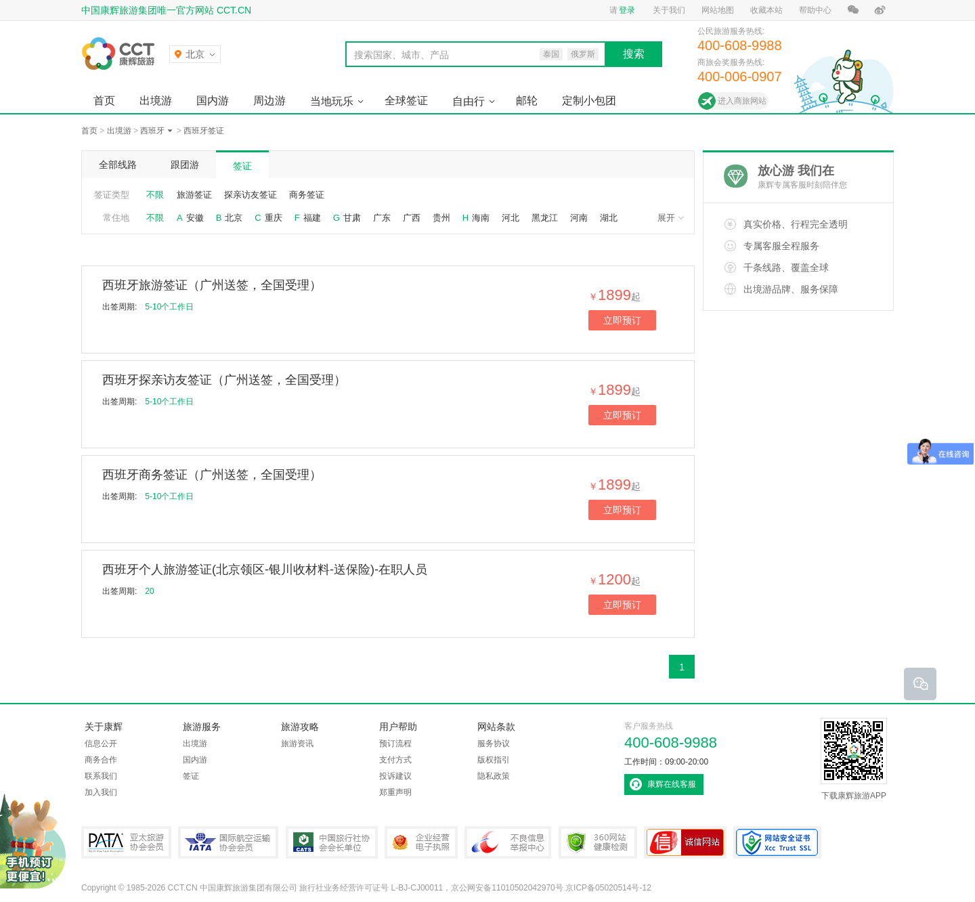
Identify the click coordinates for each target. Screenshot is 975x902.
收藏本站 (766, 10)
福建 (312, 218)
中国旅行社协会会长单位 (332, 842)
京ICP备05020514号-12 (608, 888)
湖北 (609, 218)
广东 (382, 218)
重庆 (273, 218)
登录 (627, 10)
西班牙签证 (203, 130)
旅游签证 (194, 195)
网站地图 (717, 10)
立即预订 (622, 320)
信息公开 (101, 743)
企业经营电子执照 (421, 842)
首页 (104, 100)
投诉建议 (395, 776)
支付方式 (395, 760)
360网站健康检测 (598, 842)
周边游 (269, 100)
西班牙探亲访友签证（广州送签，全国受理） (224, 380)
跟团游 (185, 164)
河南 (579, 218)
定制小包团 (589, 100)
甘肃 (352, 218)
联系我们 (101, 776)
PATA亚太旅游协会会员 (126, 842)
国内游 (212, 100)
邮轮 (527, 100)
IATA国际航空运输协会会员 (228, 842)
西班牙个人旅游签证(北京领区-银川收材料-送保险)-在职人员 (264, 569)
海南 (481, 218)
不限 (155, 195)
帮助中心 (815, 10)
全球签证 (406, 100)
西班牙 (152, 130)
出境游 (155, 100)
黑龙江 (545, 218)
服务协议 (493, 743)
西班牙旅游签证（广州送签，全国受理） (212, 285)
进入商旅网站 (742, 101)
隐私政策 (493, 776)
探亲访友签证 (250, 195)
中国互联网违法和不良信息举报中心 (507, 842)
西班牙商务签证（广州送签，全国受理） (212, 474)
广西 (411, 218)
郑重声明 (395, 792)
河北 (510, 218)
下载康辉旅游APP (854, 759)
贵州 (441, 218)
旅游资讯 (297, 743)
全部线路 (118, 164)
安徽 (195, 218)
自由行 (468, 101)
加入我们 (101, 792)
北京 (233, 218)
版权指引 (493, 760)
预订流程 (395, 743)
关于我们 (669, 10)
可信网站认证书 (685, 842)
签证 (242, 165)
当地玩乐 (331, 101)
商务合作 (101, 760)
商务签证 (306, 195)
